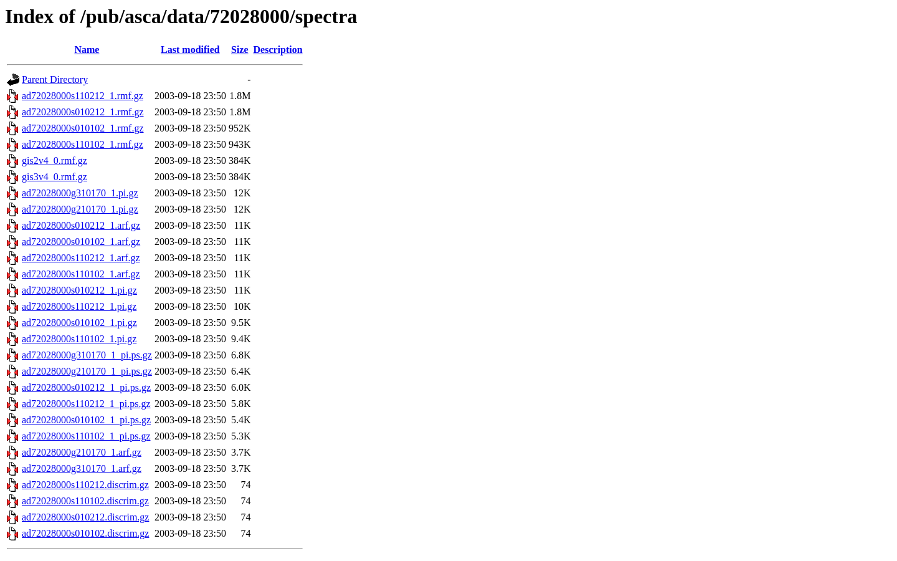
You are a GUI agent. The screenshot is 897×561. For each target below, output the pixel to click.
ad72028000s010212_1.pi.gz (79, 290)
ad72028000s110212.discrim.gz (85, 484)
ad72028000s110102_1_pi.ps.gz (86, 436)
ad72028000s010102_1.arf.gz (81, 241)
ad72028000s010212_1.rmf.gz (83, 112)
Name (86, 49)
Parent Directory (55, 79)
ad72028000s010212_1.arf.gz (81, 225)
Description (278, 49)
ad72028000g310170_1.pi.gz (80, 193)
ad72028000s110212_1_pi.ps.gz (86, 403)
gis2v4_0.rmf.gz (54, 160)
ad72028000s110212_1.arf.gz (81, 257)
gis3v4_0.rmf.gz (54, 176)
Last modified (190, 49)
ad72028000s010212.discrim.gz (85, 517)
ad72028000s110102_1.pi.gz (79, 338)
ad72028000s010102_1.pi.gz (79, 322)
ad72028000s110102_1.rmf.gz (82, 144)
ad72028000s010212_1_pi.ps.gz (86, 387)
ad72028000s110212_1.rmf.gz (82, 95)
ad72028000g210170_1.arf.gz (81, 452)
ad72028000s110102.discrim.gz (85, 501)
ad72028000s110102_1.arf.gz (81, 274)
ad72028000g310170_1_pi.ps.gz (87, 355)
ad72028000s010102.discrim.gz (85, 533)
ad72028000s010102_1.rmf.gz (83, 128)
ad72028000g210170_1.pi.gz (80, 209)
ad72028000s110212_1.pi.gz (79, 306)
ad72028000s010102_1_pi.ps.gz (86, 420)
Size (240, 49)
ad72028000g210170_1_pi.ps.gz (87, 371)
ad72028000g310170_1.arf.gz (81, 468)
